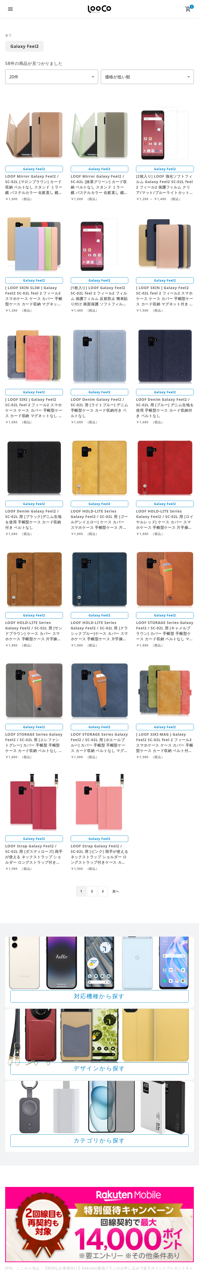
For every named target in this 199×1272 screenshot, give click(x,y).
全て (8, 35)
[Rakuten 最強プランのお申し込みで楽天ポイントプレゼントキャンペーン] (99, 1224)
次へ (115, 891)
